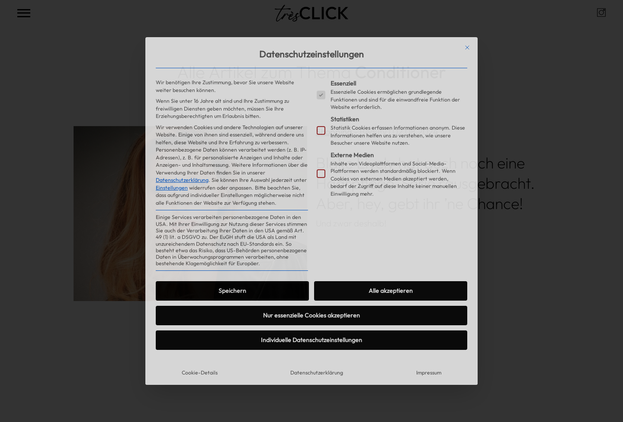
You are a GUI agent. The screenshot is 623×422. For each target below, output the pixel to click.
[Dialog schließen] (467, 47)
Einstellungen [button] (172, 187)
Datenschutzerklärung (182, 180)
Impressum (428, 372)
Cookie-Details (200, 372)
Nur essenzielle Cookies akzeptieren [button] (311, 315)
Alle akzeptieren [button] (391, 291)
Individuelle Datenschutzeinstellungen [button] (311, 340)
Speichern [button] (232, 291)
